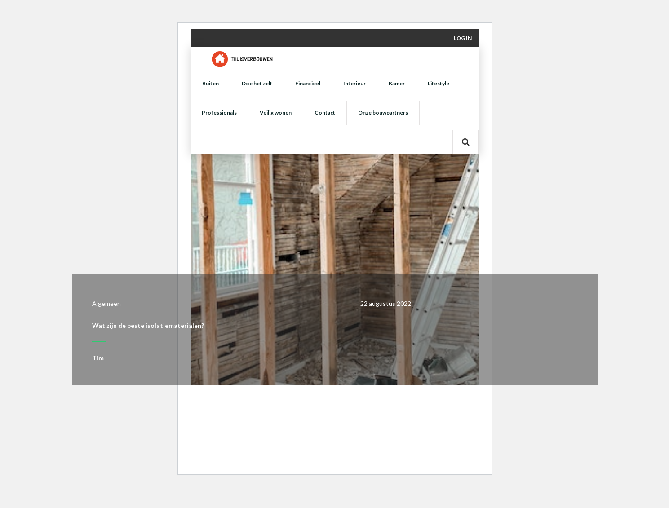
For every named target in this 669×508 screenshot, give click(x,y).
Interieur (354, 83)
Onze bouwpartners (383, 112)
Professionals (219, 112)
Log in (463, 38)
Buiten (210, 83)
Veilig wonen (276, 112)
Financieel (307, 83)
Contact (325, 112)
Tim (98, 358)
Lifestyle (438, 83)
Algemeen (106, 303)
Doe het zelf (257, 83)
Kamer (397, 83)
